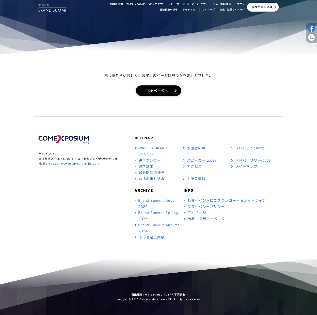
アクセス (239, 4)
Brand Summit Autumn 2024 (159, 228)
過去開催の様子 (169, 10)
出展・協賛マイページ (232, 10)
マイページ (208, 10)
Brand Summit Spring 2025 (158, 215)
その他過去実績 (151, 237)
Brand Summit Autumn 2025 (159, 203)
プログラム (135, 4)
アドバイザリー (204, 4)
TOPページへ (157, 90)
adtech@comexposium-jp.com (73, 163)
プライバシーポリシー (206, 206)
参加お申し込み (262, 7)
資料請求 (225, 4)
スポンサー (159, 4)
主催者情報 (196, 178)
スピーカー (178, 4)
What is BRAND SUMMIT (152, 151)
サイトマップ (189, 10)
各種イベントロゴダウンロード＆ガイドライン (227, 200)
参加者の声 (116, 4)
